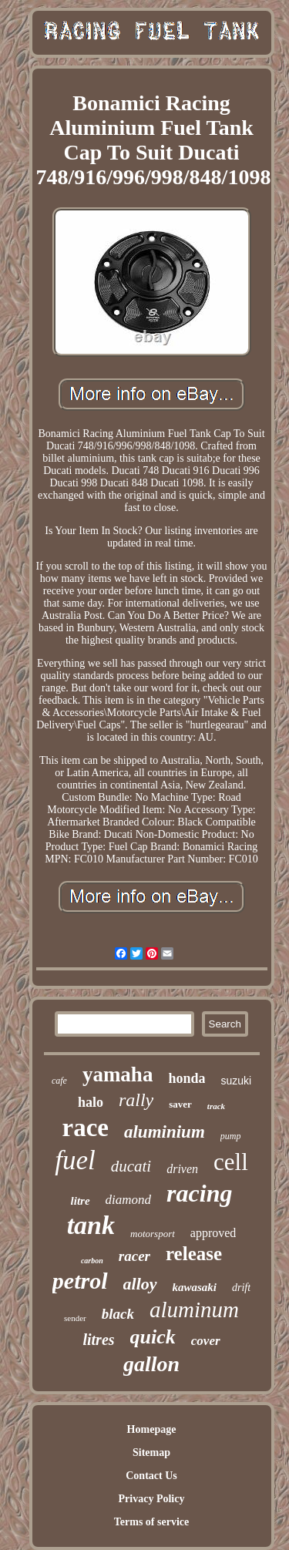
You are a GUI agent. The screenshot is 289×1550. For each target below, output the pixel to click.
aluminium (164, 1131)
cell (230, 1161)
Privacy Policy (152, 1499)
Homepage (151, 1429)
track (216, 1106)
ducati (131, 1166)
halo (90, 1102)
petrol (80, 1280)
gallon (151, 1364)
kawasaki (195, 1287)
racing (199, 1193)
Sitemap (151, 1452)
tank (91, 1225)
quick (153, 1337)
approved (213, 1232)
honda (186, 1078)
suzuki (235, 1080)
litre (80, 1201)
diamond (129, 1199)
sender (75, 1318)
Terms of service (151, 1522)
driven (182, 1168)
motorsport (152, 1233)
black (118, 1314)
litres (98, 1339)
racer (134, 1256)
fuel (75, 1160)
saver (180, 1104)
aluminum (194, 1309)
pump (230, 1136)
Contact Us (151, 1475)
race (85, 1127)
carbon (92, 1260)
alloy (140, 1283)
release (194, 1253)
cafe (59, 1080)
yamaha (117, 1074)
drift (241, 1287)
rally (136, 1100)
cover (205, 1340)
